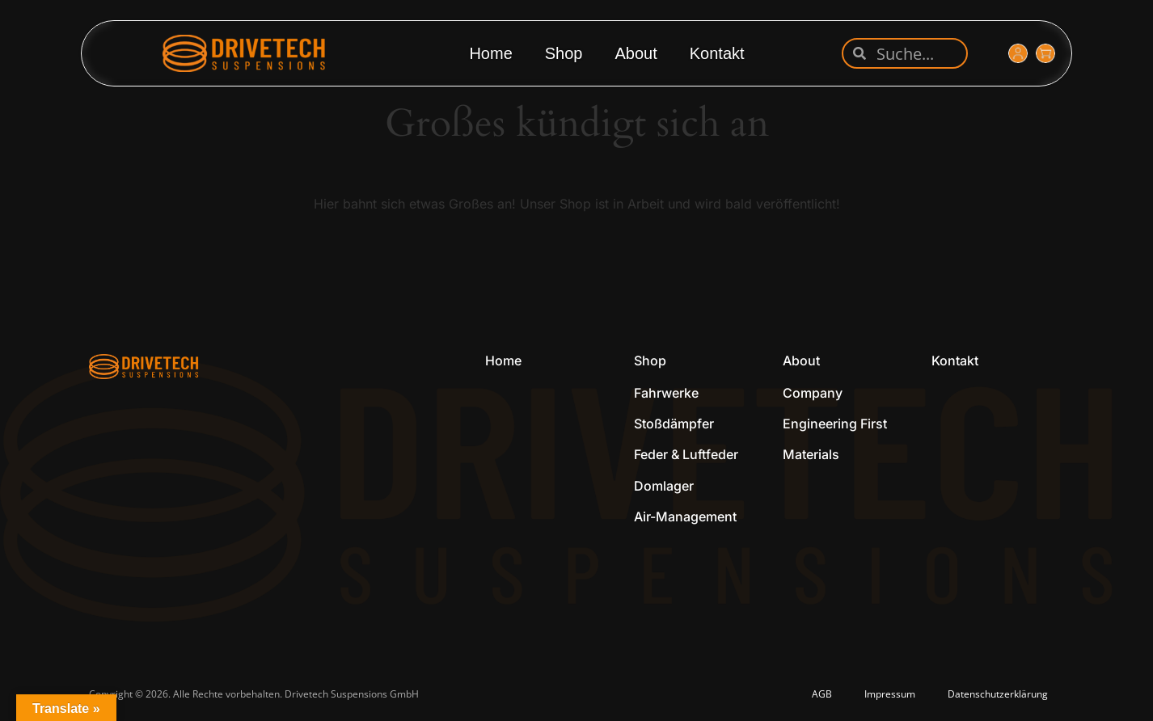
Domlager (664, 486)
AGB (822, 694)
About (636, 53)
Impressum (889, 694)
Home (490, 53)
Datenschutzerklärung (998, 694)
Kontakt (717, 53)
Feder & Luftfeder (686, 454)
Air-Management (685, 516)
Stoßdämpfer (674, 423)
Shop (564, 53)
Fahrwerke (666, 393)
